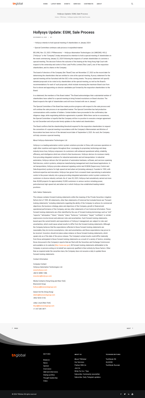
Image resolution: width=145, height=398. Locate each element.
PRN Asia (63, 17)
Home (45, 4)
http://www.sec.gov (62, 245)
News (45, 363)
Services (76, 4)
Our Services (79, 362)
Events (67, 4)
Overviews (47, 369)
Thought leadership (50, 378)
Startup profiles (49, 375)
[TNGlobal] (18, 4)
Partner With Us (80, 365)
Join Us (77, 368)
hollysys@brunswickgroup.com (45, 287)
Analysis (46, 360)
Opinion (46, 366)
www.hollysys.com (40, 270)
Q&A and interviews (50, 372)
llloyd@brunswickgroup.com (43, 306)
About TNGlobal (80, 359)
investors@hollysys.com (42, 276)
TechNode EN (111, 359)
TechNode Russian (113, 365)
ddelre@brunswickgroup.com (44, 295)
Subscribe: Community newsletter (87, 374)
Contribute (88, 4)
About (99, 4)
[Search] (132, 4)
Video (45, 381)
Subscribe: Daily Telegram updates (87, 377)
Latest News (56, 4)
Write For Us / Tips (81, 371)
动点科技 (109, 362)
